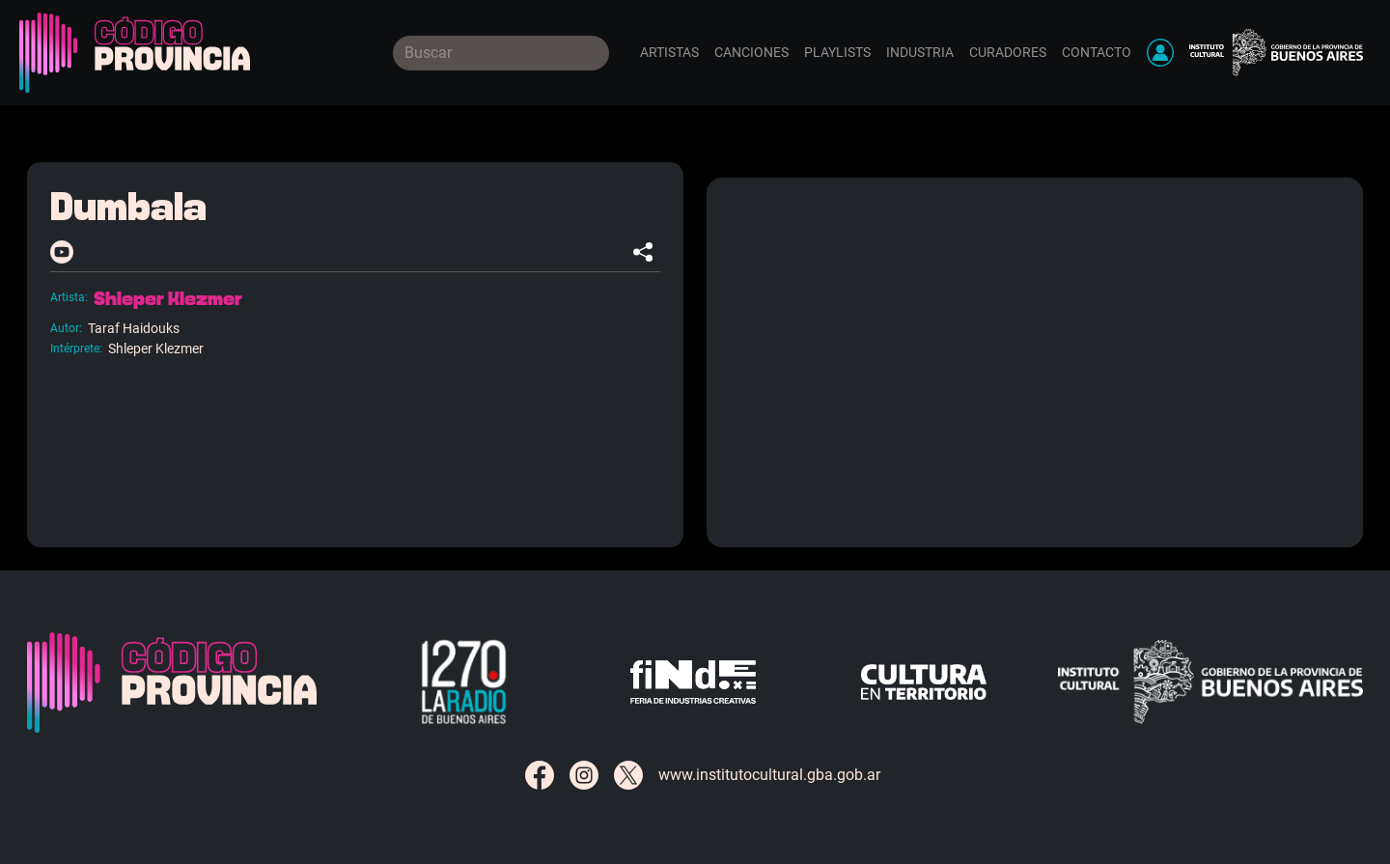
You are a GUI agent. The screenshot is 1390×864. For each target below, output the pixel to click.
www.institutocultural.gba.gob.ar (769, 775)
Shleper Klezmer (168, 299)
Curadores (1007, 52)
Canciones (751, 52)
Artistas (669, 52)
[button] (1160, 52)
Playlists (837, 52)
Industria (920, 52)
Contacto (1096, 52)
